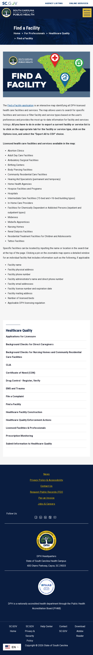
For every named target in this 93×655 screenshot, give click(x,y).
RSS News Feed (45, 517)
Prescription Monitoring (19, 435)
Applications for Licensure (21, 336)
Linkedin (40, 517)
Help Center (46, 626)
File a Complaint (15, 396)
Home (17, 33)
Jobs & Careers (46, 503)
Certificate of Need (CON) (20, 372)
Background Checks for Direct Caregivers (30, 344)
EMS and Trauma (15, 388)
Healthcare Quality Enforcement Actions (28, 420)
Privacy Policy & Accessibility (46, 480)
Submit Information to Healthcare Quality (29, 443)
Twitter (50, 517)
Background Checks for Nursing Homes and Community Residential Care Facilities (43, 354)
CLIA (8, 364)
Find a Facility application (20, 105)
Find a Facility (13, 404)
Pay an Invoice (46, 498)
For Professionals (34, 33)
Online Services (78, 3)
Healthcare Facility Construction (24, 412)
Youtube (55, 517)
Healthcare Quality (59, 33)
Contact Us (46, 486)
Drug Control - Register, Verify (23, 380)
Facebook (36, 517)
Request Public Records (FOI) (46, 492)
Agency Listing (54, 3)
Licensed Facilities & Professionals (26, 428)
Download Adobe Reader (80, 631)
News (46, 474)
